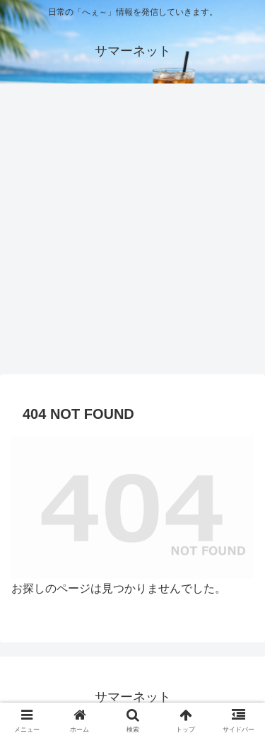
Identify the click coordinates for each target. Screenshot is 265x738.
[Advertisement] (132, 233)
